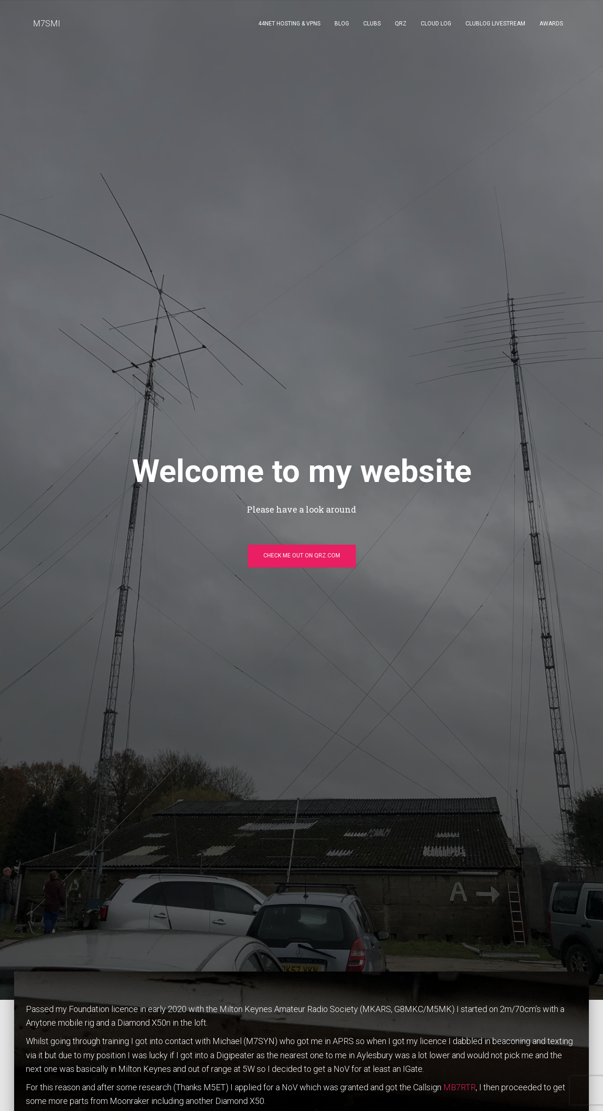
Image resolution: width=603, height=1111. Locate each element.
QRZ (401, 23)
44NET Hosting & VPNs (289, 23)
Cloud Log (436, 23)
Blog (341, 23)
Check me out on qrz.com (301, 555)
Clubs (372, 23)
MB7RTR (459, 1087)
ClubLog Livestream (495, 23)
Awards (551, 23)
